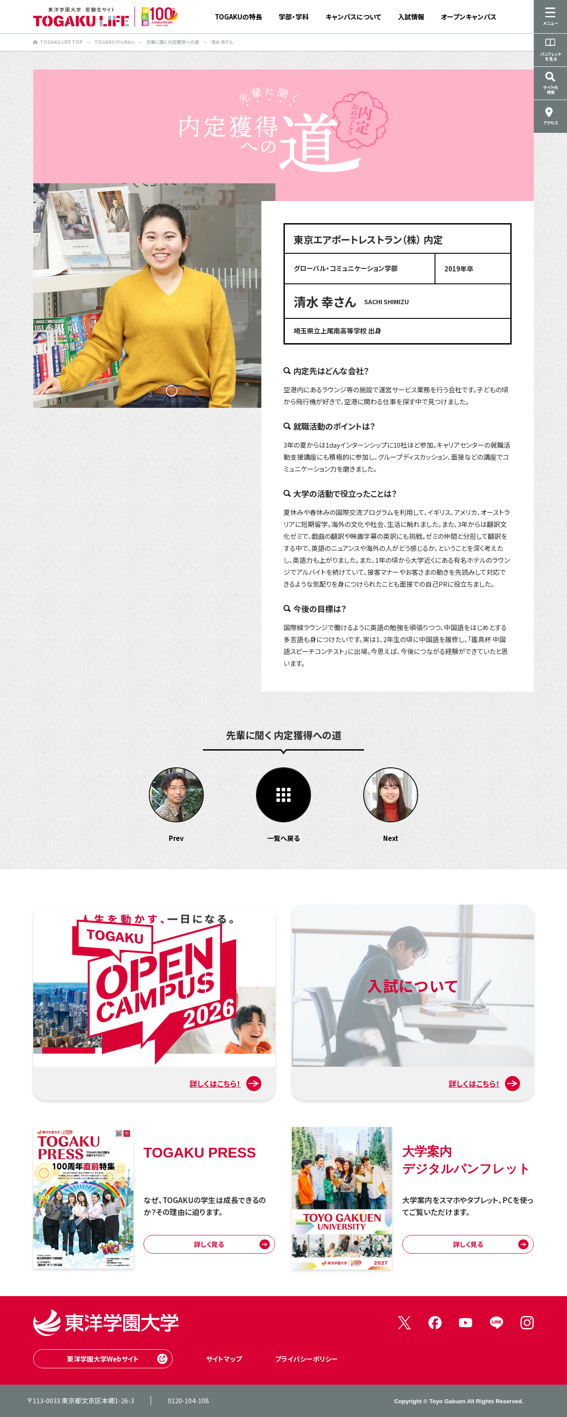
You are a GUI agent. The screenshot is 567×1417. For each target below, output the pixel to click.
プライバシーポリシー (306, 1358)
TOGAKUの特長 (238, 16)
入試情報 (411, 16)
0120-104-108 (188, 1400)
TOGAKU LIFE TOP (57, 42)
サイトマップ (224, 1358)
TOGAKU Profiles (114, 42)
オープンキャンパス (469, 16)
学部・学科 (294, 16)
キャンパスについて (353, 16)
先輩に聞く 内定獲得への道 (172, 42)
